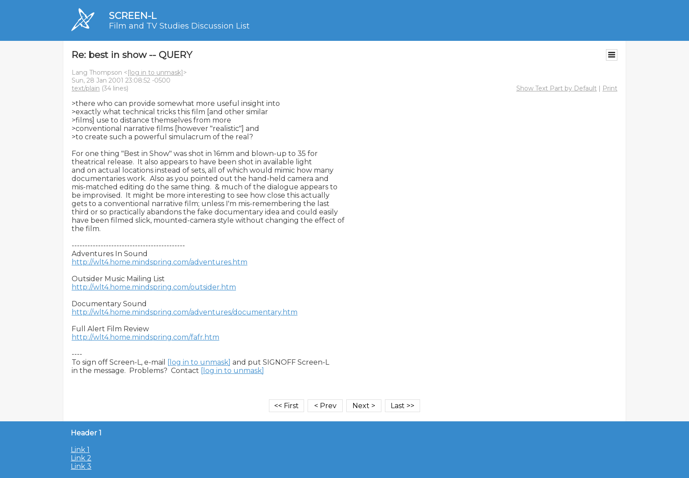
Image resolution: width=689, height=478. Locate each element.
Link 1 (80, 449)
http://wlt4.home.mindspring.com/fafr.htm (145, 337)
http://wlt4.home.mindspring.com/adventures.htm (159, 262)
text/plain (86, 88)
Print (609, 88)
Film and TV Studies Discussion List (179, 26)
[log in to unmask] (155, 72)
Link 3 (81, 466)
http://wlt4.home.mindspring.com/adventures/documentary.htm (184, 312)
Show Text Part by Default (556, 88)
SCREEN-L (132, 15)
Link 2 (81, 458)
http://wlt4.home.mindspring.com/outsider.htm (154, 287)
